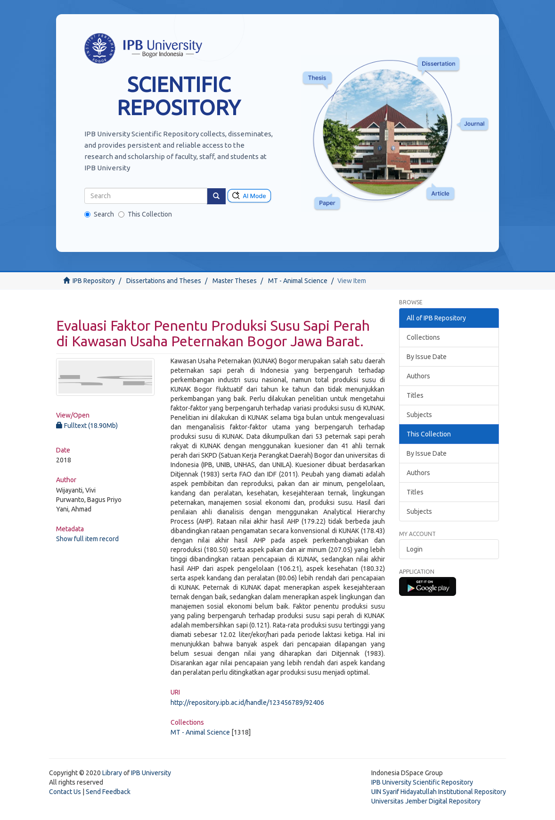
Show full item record (87, 539)
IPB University (151, 773)
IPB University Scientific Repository (422, 782)
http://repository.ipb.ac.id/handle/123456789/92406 (247, 702)
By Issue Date (427, 356)
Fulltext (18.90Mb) (87, 425)
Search (99, 214)
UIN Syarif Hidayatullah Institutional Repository (438, 791)
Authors (418, 376)
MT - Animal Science (297, 280)
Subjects (419, 414)
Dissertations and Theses (163, 280)
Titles (415, 395)
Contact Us (65, 791)
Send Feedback (108, 791)
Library (112, 773)
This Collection (145, 214)
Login (415, 549)
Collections (423, 337)
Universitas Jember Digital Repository (426, 801)
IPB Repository (94, 280)
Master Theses (234, 280)
